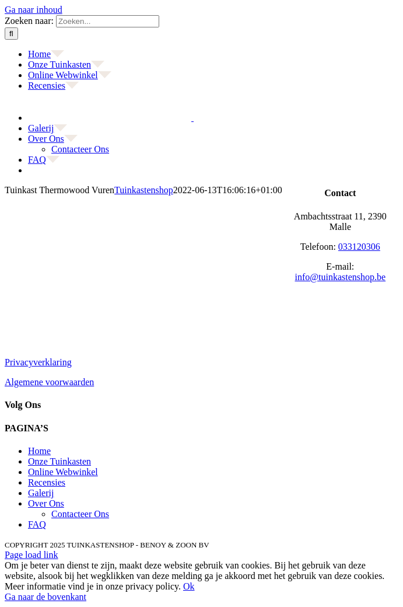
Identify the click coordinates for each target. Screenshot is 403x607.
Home (39, 451)
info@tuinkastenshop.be (340, 277)
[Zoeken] (11, 33)
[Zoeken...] (107, 21)
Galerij (41, 493)
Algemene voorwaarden (49, 382)
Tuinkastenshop (143, 190)
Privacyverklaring (38, 362)
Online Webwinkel (63, 472)
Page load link (31, 555)
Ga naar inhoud (33, 10)
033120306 (359, 247)
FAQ (37, 524)
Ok (189, 586)
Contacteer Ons (80, 514)
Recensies (46, 482)
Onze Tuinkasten (59, 461)
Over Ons (46, 503)
